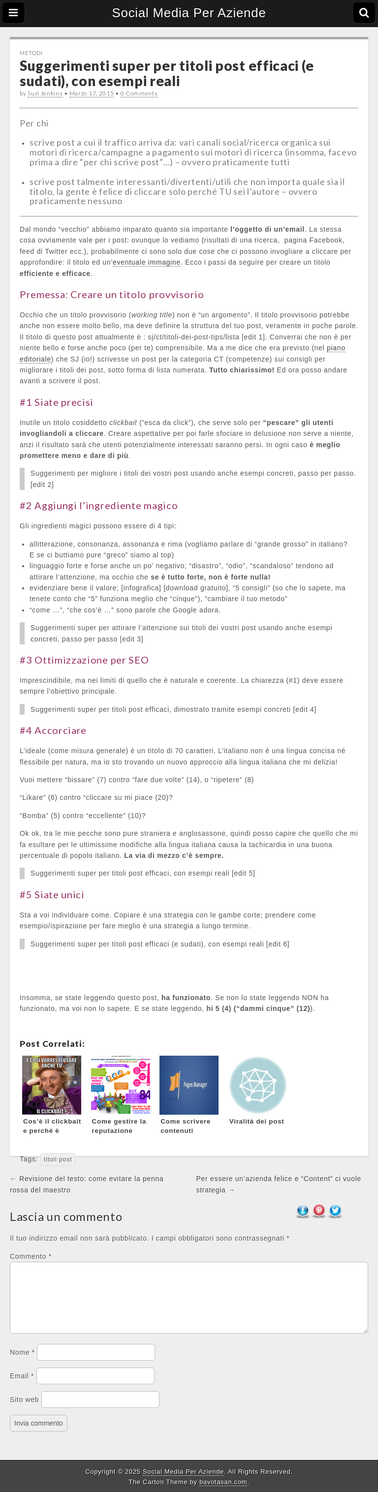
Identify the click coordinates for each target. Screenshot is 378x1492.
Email (22, 1388)
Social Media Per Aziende (189, 12)
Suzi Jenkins (45, 93)
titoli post (58, 1159)
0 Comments (139, 93)
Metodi (31, 53)
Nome (22, 1364)
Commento (31, 1256)
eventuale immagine (147, 262)
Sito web (24, 1411)
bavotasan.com (223, 1482)
